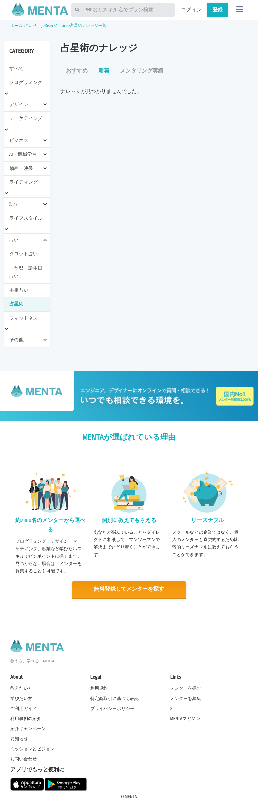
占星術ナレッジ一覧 (88, 25)
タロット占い (23, 253)
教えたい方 (21, 688)
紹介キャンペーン (28, 728)
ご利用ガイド (23, 708)
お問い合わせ (23, 759)
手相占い (19, 290)
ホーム (16, 25)
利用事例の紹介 (25, 718)
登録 (218, 9)
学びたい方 (21, 698)
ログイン (191, 9)
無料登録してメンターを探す (129, 589)
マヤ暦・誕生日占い (26, 272)
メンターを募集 (185, 698)
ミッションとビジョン (32, 748)
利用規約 (99, 688)
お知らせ (19, 738)
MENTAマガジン (185, 718)
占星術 (16, 303)
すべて (16, 68)
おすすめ (77, 71)
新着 (103, 71)
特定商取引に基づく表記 (114, 698)
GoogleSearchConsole (51, 25)
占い (28, 25)
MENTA (131, 796)
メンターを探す (185, 688)
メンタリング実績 (141, 71)
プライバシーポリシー (112, 708)
